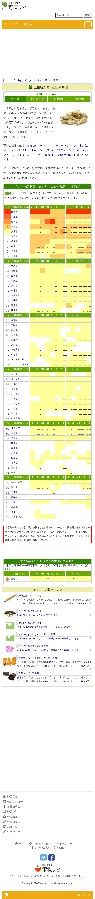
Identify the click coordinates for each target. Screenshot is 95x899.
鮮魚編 (79, 98)
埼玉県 (14, 251)
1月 (32, 207)
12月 (88, 207)
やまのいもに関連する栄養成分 (34, 646)
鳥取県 (14, 330)
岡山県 (14, 443)
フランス (15, 379)
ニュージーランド (19, 364)
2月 (37, 207)
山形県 (14, 354)
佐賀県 (14, 221)
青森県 (14, 236)
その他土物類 (63, 154)
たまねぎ (32, 145)
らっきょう (17, 154)
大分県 (14, 374)
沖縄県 (14, 438)
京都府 (14, 384)
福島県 (14, 433)
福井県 (14, 413)
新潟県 (14, 320)
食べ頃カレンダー (23, 80)
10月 (78, 207)
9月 (73, 207)
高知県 (14, 344)
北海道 (14, 212)
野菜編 (15, 98)
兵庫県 (14, 231)
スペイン (15, 394)
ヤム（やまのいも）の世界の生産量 (36, 634)
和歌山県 (15, 349)
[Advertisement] (47, 54)
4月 (47, 207)
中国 (13, 246)
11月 (83, 207)
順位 (7, 207)
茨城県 (14, 226)
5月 (52, 207)
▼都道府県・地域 (20, 207)
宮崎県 (14, 325)
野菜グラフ (36, 98)
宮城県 (14, 487)
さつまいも (80, 145)
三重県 (14, 492)
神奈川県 (15, 418)
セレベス (21, 150)
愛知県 (14, 285)
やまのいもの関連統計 (29, 623)
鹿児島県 (15, 295)
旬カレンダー (13, 801)
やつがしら (46, 150)
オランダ (15, 428)
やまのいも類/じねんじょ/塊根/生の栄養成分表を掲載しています (48, 650)
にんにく (61, 150)
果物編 (58, 98)
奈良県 (14, 453)
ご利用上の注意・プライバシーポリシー (54, 843)
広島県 (14, 507)
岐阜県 (14, 497)
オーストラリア (18, 359)
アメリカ (15, 403)
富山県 (14, 305)
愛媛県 (14, 276)
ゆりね (49, 154)
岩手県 (14, 300)
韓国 (13, 472)
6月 (57, 207)
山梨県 (14, 457)
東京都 (14, 408)
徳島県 (14, 266)
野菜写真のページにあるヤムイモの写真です (38, 615)
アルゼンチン (17, 516)
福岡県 (14, 462)
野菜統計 (10, 811)
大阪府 (14, 339)
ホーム (6, 80)
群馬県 (14, 280)
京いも (33, 150)
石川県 (14, 335)
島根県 (14, 448)
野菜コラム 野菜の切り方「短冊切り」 (39, 658)
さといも (8, 150)
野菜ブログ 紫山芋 (28, 673)
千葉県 (14, 217)
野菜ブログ (11, 832)
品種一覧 (10, 827)
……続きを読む (81, 603)
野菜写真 (10, 816)
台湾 (13, 502)
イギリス (15, 512)
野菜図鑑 (10, 796)
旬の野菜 (42, 80)
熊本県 (14, 310)
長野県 (14, 389)
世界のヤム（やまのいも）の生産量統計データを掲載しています (48, 638)
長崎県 (14, 271)
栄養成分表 (11, 806)
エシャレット (35, 154)
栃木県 (14, 290)
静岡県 (14, 241)
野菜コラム (11, 821)
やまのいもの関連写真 (29, 611)
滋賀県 (14, 467)
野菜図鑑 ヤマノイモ (29, 595)
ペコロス (45, 145)
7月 (62, 207)
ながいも (74, 150)
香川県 (14, 256)
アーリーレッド (62, 145)
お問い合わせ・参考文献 (47, 847)
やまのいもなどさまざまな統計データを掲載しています (43, 627)
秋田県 (14, 398)
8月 (68, 207)
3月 (42, 207)
